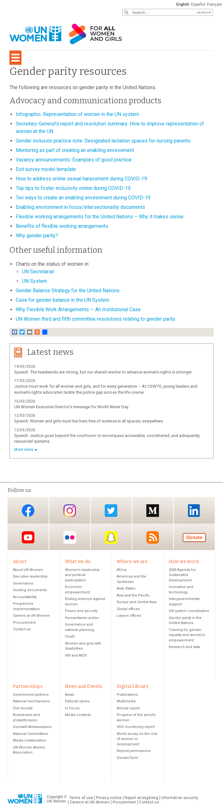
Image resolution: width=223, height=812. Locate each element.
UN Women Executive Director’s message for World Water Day (71, 406)
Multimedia (126, 702)
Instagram (70, 511)
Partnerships (28, 687)
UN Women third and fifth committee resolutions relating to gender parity (95, 319)
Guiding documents (30, 591)
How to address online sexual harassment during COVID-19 (81, 179)
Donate (194, 537)
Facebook (28, 511)
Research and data (184, 647)
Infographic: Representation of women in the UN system (77, 114)
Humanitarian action (82, 618)
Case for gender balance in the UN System (62, 300)
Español (198, 4)
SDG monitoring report (136, 728)
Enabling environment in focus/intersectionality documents (80, 207)
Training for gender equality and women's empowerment (187, 635)
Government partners (31, 696)
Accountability (25, 597)
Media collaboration (29, 741)
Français (214, 4)
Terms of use (81, 799)
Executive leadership (30, 577)
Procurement (24, 623)
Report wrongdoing (142, 799)
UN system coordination (189, 611)
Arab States (126, 589)
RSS (152, 537)
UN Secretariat (38, 272)
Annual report (128, 709)
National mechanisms (31, 702)
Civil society (22, 709)
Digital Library (132, 687)
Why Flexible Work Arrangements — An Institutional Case (78, 309)
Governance (23, 584)
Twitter (111, 511)
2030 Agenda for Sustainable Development (182, 575)
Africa (121, 570)
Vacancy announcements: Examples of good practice (74, 160)
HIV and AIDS (76, 656)
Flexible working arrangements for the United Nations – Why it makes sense (100, 217)
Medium (152, 511)
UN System (34, 281)
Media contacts (78, 716)
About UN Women (28, 570)
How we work (184, 561)
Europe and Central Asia (136, 603)
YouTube (28, 537)
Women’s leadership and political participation (82, 575)
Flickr (70, 537)
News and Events (84, 687)
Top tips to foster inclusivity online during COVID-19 (73, 188)
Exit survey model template (46, 169)
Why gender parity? (37, 236)
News (69, 696)
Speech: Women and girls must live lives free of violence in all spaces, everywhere (88, 421)
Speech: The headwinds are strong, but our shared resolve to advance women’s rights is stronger (103, 372)
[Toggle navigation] (15, 58)
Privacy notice (108, 799)
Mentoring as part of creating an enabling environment (75, 150)
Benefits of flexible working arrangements (62, 226)
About (19, 561)
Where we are (132, 561)
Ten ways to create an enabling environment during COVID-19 (83, 198)
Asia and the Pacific (133, 596)
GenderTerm (127, 759)
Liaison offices (129, 616)
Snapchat (111, 537)
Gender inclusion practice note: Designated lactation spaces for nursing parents (103, 141)
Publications (127, 696)
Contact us (22, 630)
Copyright (55, 797)
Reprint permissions (134, 752)
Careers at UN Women (31, 616)
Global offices (128, 609)
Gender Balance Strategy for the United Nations (68, 291)
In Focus (72, 709)
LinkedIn (194, 511)
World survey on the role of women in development (137, 740)
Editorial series (77, 702)
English (182, 4)
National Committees (30, 735)
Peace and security (81, 611)
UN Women (56, 802)
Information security (179, 799)
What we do (78, 561)
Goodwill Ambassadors (32, 728)
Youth (70, 637)
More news (23, 449)
